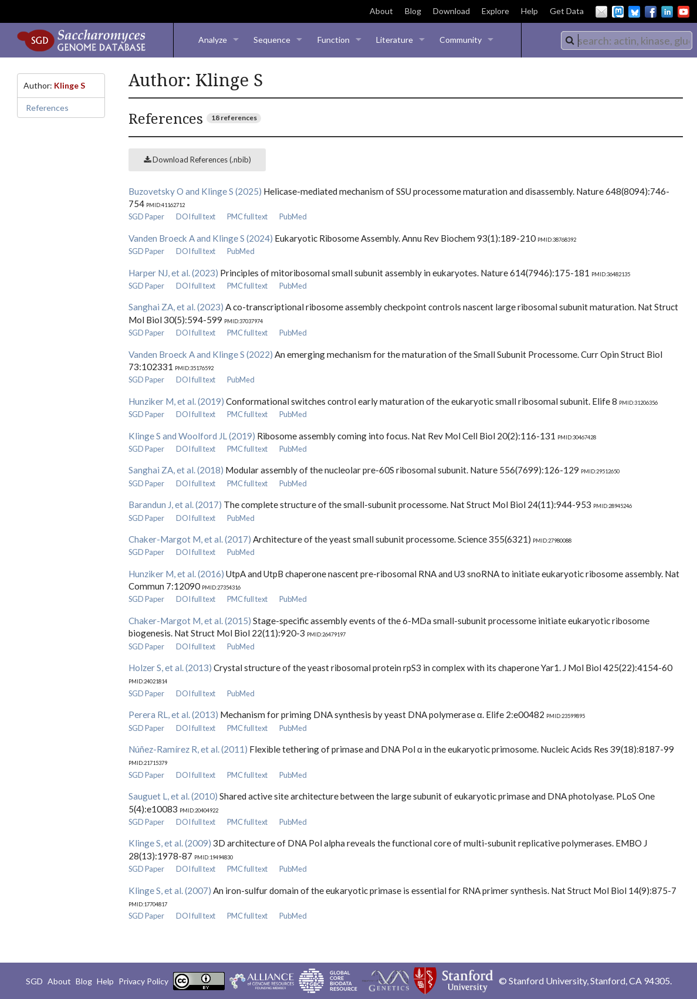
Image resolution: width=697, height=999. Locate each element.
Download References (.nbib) (197, 159)
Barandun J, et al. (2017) (175, 504)
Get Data (567, 11)
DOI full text (195, 216)
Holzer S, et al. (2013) (170, 667)
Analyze (212, 40)
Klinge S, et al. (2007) (169, 890)
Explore (495, 11)
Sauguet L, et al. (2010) (173, 796)
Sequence (271, 40)
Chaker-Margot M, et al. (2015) (189, 620)
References (47, 108)
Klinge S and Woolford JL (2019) (191, 436)
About (381, 11)
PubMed (293, 216)
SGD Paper (146, 216)
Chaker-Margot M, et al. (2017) (189, 539)
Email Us (601, 12)
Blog (413, 11)
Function (333, 40)
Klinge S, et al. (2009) (169, 843)
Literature (394, 40)
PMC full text (247, 216)
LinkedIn (667, 12)
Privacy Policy (143, 981)
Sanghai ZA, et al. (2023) (176, 307)
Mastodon (618, 12)
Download (451, 11)
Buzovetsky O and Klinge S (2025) (195, 191)
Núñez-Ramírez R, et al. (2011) (188, 749)
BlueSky (634, 12)
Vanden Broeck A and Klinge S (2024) (200, 238)
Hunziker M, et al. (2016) (176, 573)
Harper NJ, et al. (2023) (173, 272)
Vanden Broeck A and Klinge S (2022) (200, 354)
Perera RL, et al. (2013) (173, 714)
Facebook (651, 12)
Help (529, 11)
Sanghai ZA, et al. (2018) (176, 470)
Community (460, 40)
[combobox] (626, 40)
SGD (34, 981)
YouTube (683, 12)
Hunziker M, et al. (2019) (176, 401)
